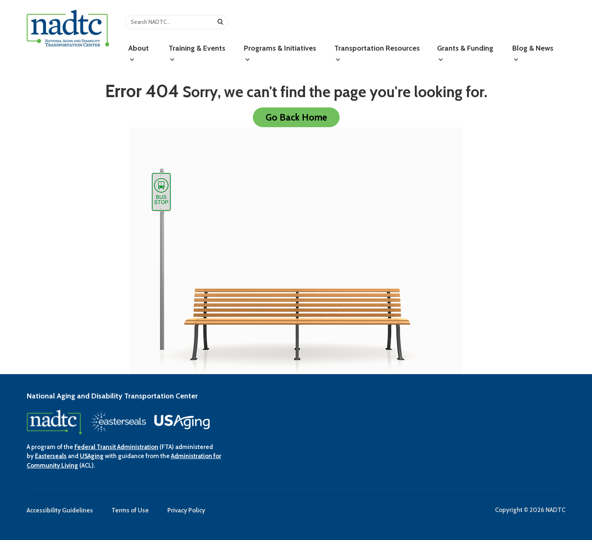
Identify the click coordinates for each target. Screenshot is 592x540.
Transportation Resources (377, 53)
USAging (92, 456)
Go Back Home (296, 117)
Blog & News (532, 53)
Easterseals (51, 456)
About (138, 53)
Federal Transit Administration (116, 447)
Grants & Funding (465, 53)
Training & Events (197, 53)
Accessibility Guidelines (60, 510)
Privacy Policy (186, 510)
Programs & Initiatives (280, 53)
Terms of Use (130, 510)
